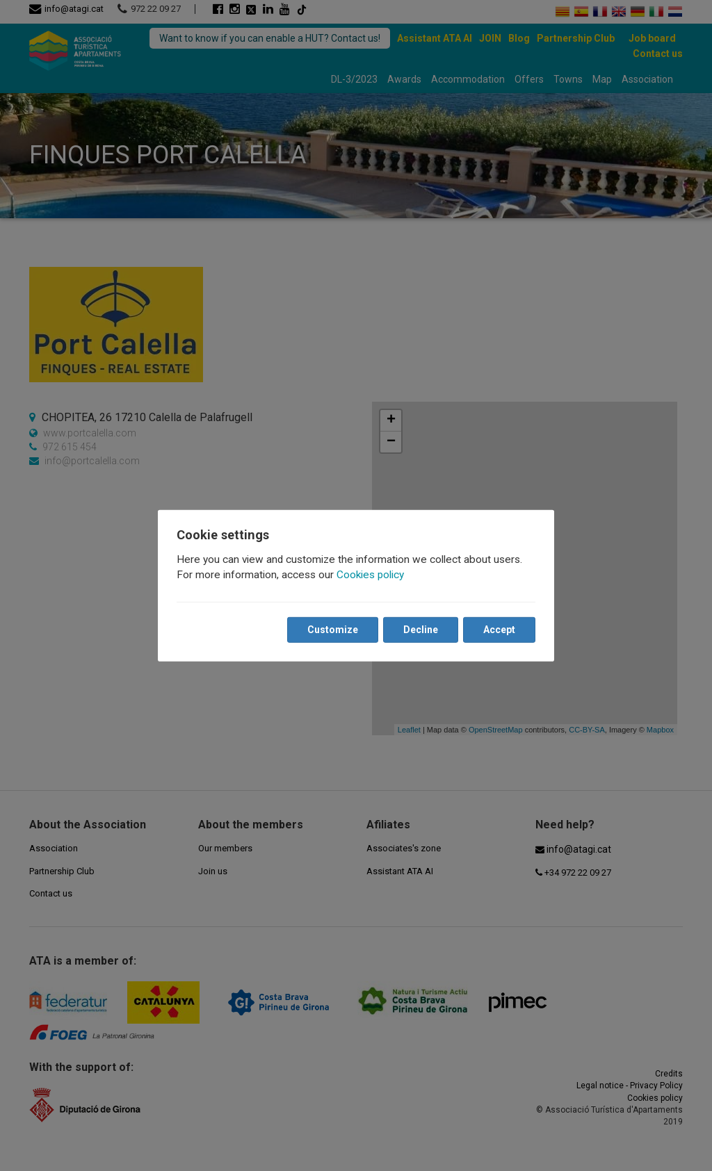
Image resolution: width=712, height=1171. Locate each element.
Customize (332, 629)
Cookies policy (371, 574)
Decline (420, 629)
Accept (499, 629)
